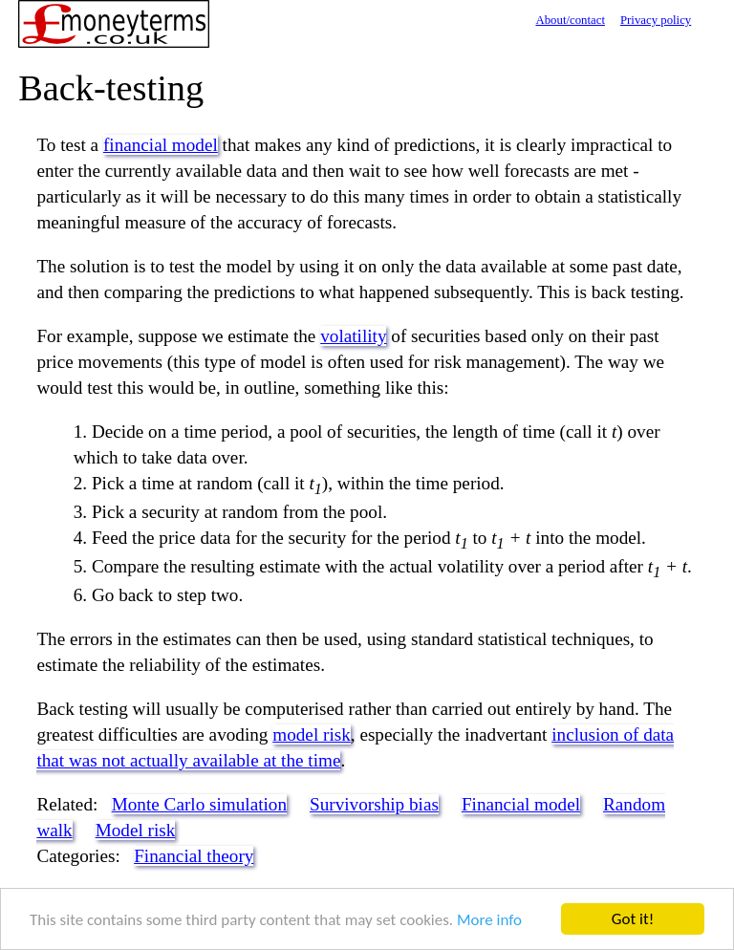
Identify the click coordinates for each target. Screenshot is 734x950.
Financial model (521, 804)
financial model (160, 145)
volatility (353, 336)
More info (489, 920)
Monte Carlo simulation (199, 804)
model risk (311, 734)
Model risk (136, 830)
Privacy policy (655, 20)
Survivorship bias (374, 804)
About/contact (570, 20)
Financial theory (193, 856)
